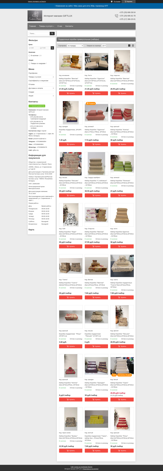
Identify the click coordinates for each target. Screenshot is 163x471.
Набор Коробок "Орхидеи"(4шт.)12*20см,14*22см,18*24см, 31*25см (96, 385)
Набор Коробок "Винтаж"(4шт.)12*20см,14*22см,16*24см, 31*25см (96, 234)
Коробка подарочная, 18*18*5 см (70, 131)
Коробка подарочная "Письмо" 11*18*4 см (93, 335)
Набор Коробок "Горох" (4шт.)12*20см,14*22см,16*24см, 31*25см (122, 385)
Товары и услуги (45, 26)
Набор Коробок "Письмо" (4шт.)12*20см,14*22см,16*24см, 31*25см (70, 183)
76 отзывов (117, 1)
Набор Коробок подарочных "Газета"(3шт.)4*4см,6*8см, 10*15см (121, 285)
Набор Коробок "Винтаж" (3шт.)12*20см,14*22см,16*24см (122, 80)
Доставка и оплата (36, 88)
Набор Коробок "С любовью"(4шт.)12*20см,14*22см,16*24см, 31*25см (96, 183)
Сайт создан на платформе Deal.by (81, 467)
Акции (31, 96)
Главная (32, 26)
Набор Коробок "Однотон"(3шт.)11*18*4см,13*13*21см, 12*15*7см (95, 81)
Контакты (69, 26)
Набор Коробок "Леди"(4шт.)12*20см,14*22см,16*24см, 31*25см (70, 234)
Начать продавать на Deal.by (37, 1)
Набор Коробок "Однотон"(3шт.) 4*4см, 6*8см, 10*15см (95, 131)
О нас (59, 26)
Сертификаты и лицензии (38, 81)
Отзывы (32, 84)
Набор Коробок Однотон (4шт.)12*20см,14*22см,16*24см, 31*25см (122, 234)
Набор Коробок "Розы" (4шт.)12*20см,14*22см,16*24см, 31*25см (122, 438)
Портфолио (33, 73)
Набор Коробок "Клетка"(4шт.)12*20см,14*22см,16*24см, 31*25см (122, 132)
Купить (72, 93)
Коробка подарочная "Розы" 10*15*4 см (70, 335)
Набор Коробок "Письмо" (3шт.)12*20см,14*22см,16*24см (122, 335)
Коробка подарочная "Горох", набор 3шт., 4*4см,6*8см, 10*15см (96, 438)
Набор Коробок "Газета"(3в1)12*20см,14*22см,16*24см (70, 284)
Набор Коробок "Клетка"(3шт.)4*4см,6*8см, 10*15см (69, 384)
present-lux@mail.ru (39, 138)
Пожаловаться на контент (90, 469)
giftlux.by (36, 150)
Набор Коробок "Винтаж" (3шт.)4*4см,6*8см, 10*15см (95, 284)
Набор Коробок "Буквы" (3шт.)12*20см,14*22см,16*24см (70, 437)
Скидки (31, 92)
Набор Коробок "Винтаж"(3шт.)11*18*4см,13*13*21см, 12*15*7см (69, 81)
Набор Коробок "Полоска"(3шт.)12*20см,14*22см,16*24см (122, 182)
